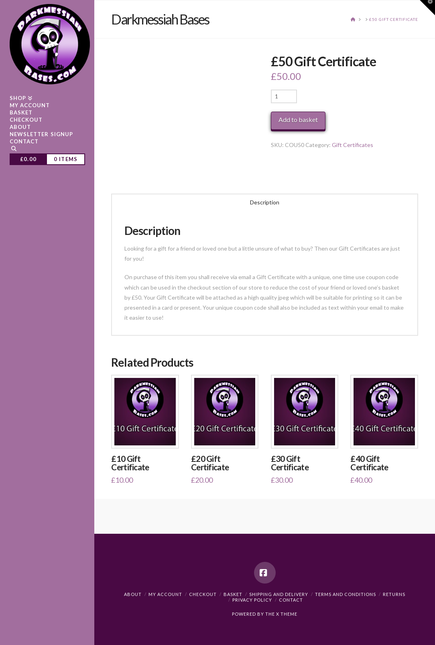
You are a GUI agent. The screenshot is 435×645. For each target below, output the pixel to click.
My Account (165, 594)
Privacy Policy (252, 599)
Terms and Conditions (345, 594)
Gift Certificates (352, 144)
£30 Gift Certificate (290, 463)
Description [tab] (264, 202)
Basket (233, 594)
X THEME (286, 613)
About (133, 594)
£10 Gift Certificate (130, 463)
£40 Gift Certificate (369, 463)
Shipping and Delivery (278, 594)
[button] (427, 7)
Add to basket (298, 119)
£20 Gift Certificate (210, 463)
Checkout (203, 594)
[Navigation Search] (47, 149)
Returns (394, 594)
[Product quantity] (284, 96)
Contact (291, 599)
